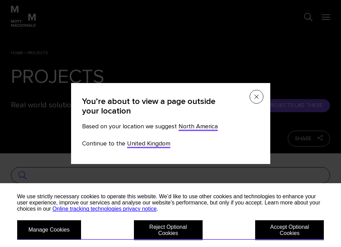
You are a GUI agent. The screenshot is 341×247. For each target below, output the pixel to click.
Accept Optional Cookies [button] (289, 230)
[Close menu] (256, 97)
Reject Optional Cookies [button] (168, 230)
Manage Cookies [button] (49, 230)
